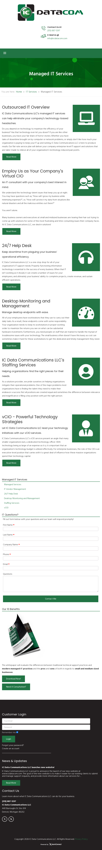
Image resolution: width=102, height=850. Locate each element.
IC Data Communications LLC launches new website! (28, 767)
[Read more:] (11, 156)
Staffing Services (11, 503)
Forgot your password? (13, 745)
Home (19, 92)
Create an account (10, 748)
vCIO (6, 508)
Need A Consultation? (16, 687)
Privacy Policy (81, 839)
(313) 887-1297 (53, 30)
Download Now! (13, 679)
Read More (11, 783)
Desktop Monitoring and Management (22, 498)
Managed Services (12, 484)
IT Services (31, 92)
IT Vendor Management (15, 489)
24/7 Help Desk (11, 494)
